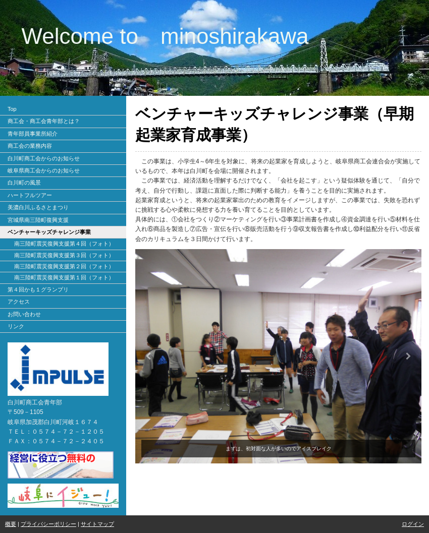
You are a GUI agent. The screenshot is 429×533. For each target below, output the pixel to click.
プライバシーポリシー (48, 524)
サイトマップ (97, 524)
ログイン (413, 524)
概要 (10, 524)
